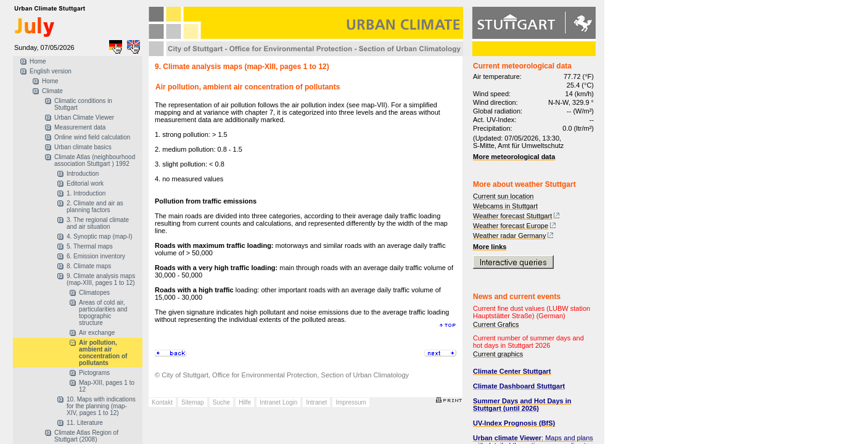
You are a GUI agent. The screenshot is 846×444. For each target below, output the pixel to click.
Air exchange (97, 332)
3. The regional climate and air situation (98, 223)
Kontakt (162, 402)
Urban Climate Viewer (84, 117)
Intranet (316, 402)
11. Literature (85, 422)
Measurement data (79, 127)
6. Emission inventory (96, 256)
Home (38, 61)
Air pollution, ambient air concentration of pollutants (103, 352)
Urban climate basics (83, 147)
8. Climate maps (89, 266)
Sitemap (192, 402)
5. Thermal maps (90, 246)
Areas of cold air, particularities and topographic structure (103, 312)
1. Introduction (86, 193)
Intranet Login (278, 402)
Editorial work (85, 183)
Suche (221, 402)
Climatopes (94, 292)
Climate (52, 91)
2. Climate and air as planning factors (95, 206)
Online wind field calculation (92, 137)
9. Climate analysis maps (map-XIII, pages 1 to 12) (101, 279)
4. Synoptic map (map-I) (100, 236)
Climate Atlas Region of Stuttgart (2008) (86, 436)
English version (51, 71)
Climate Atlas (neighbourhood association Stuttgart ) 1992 (94, 160)
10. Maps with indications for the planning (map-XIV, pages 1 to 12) (101, 406)
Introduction (83, 173)
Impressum (350, 402)
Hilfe (245, 402)
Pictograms (94, 372)
